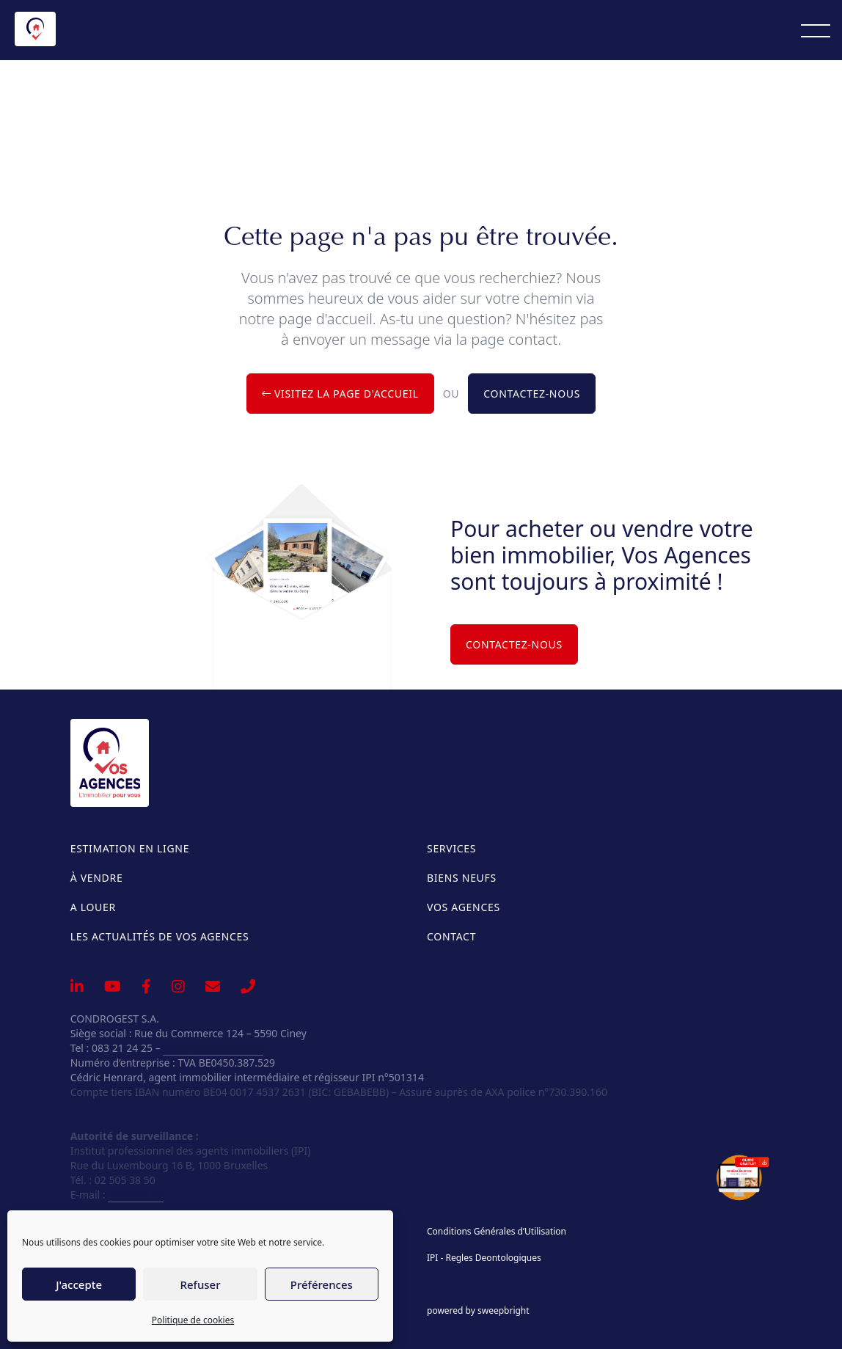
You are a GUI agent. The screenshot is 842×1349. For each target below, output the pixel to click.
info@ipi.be (135, 1195)
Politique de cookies (193, 1320)
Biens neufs (462, 878)
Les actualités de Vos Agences (159, 936)
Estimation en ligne (129, 848)
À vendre (96, 878)
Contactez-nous (531, 394)
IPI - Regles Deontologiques (484, 1258)
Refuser (200, 1284)
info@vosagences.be (213, 1048)
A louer (93, 907)
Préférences (321, 1284)
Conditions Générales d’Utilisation (496, 1232)
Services (451, 848)
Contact (451, 936)
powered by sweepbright (478, 1311)
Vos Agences (463, 907)
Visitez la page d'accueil (340, 394)
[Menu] (815, 30)
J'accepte (79, 1284)
